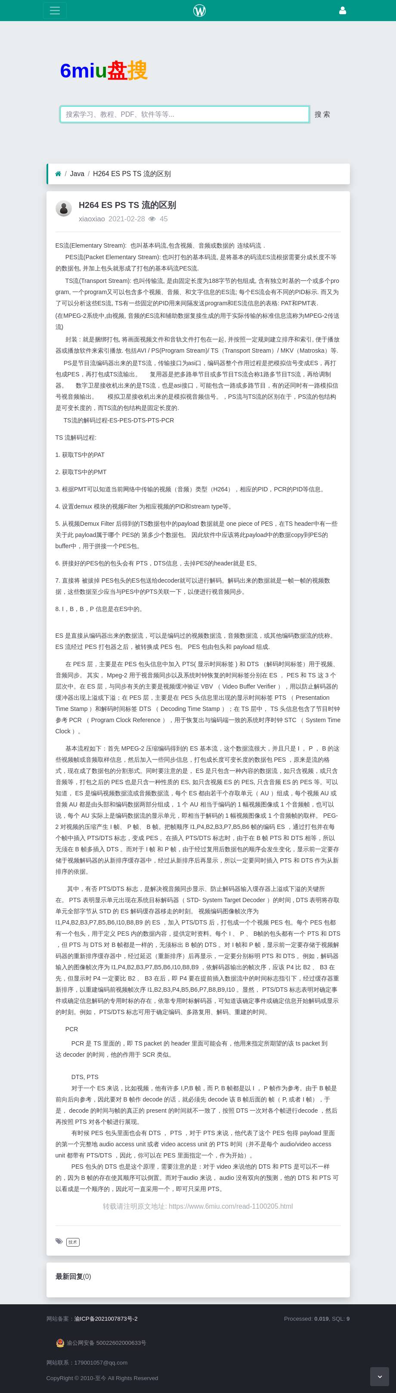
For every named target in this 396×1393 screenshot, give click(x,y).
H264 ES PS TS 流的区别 (131, 173)
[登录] (342, 10)
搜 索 (322, 114)
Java (77, 173)
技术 (72, 1242)
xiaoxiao (92, 219)
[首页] (58, 174)
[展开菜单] (55, 10)
